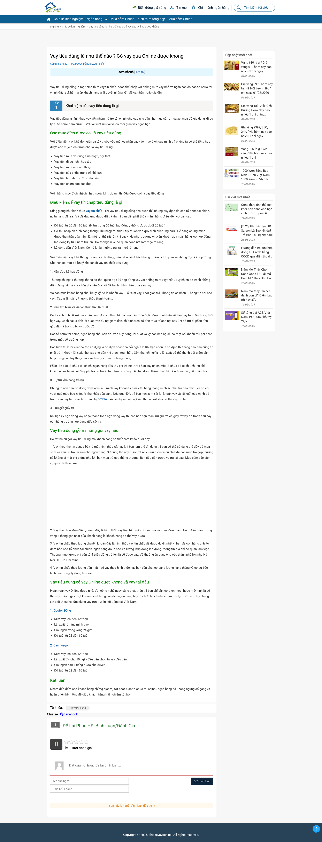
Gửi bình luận (202, 781)
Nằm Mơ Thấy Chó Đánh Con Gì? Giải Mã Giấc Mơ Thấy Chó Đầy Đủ (256, 274)
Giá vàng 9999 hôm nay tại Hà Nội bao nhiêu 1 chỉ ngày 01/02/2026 (257, 88)
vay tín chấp (93, 211)
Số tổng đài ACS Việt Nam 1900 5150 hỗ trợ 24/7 (256, 317)
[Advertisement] (131, 497)
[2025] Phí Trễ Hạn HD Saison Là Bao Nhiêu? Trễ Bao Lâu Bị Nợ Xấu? (257, 230)
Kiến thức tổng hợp (151, 19)
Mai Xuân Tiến (95, 63)
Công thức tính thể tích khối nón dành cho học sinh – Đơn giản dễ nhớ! (256, 209)
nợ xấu (102, 399)
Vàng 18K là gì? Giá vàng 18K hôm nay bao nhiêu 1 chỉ (256, 153)
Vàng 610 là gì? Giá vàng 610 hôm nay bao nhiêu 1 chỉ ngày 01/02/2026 (256, 67)
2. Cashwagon (59, 645)
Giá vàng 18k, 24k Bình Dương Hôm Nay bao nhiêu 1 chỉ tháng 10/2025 (256, 110)
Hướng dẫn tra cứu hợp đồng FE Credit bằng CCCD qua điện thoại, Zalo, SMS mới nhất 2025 (257, 252)
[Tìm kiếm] (239, 7)
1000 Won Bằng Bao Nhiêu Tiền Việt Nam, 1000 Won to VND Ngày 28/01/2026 (257, 175)
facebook (69, 714)
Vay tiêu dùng (78, 708)
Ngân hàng (96, 19)
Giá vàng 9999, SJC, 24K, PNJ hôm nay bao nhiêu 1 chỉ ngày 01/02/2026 (256, 132)
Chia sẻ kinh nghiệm (68, 19)
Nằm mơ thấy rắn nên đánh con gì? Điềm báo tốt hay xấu (257, 295)
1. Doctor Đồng (60, 610)
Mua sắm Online (122, 19)
